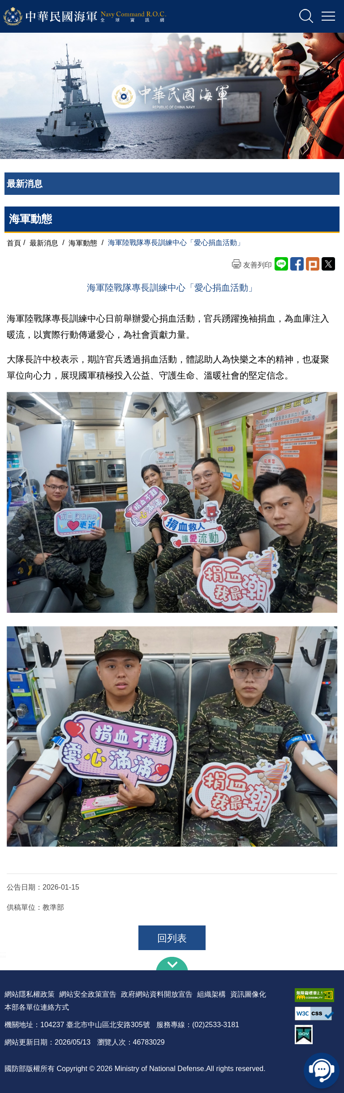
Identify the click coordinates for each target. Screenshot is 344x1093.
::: (3, 954)
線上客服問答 (322, 1071)
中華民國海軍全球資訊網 (96, 16)
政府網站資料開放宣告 (157, 994)
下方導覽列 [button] (172, 963)
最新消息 (44, 242)
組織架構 (211, 994)
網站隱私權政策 (29, 994)
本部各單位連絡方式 (36, 1007)
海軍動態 (83, 242)
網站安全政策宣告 (87, 994)
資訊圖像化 (248, 994)
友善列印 (257, 265)
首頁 (14, 242)
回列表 (172, 938)
